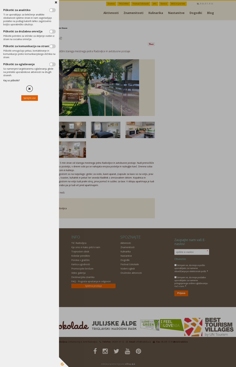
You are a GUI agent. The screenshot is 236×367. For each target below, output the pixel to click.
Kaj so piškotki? (11, 80)
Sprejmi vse (29, 98)
